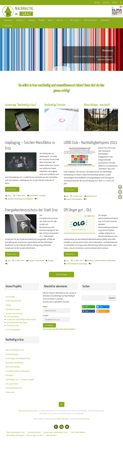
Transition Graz (13, 325)
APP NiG (114, 2)
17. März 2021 (20, 195)
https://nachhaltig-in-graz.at (27, 411)
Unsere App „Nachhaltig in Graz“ (18, 358)
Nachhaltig (18, 199)
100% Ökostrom (84, 419)
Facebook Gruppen (13, 309)
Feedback (9, 375)
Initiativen (90, 260)
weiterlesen (12, 189)
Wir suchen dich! (12, 384)
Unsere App (10, 296)
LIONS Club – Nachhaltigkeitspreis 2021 (90, 142)
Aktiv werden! (51, 435)
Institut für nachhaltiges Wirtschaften (21, 319)
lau (67, 196)
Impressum (10, 392)
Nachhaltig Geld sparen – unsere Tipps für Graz (25, 435)
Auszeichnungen (12, 354)
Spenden (97, 2)
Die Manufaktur (13, 316)
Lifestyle (10, 199)
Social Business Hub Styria (17, 322)
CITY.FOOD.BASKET (13, 329)
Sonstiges (42, 195)
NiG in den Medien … (14, 367)
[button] (88, 306)
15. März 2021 (20, 260)
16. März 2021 (78, 196)
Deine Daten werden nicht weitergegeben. (59, 329)
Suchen (112, 298)
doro (9, 195)
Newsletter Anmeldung (14, 362)
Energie (31, 260)
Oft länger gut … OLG (77, 210)
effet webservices (63, 419)
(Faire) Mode (33, 195)
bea (9, 260)
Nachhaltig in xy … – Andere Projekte (20, 379)
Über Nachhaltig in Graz (15, 350)
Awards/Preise (91, 196)
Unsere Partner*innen (14, 313)
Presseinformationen (14, 388)
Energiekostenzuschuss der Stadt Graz (31, 210)
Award (68, 199)
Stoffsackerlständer (13, 301)
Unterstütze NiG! (34, 432)
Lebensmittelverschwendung (105, 260)
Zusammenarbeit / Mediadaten (18, 371)
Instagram (106, 2)
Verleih (8, 305)
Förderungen (39, 260)
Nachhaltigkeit (28, 199)
